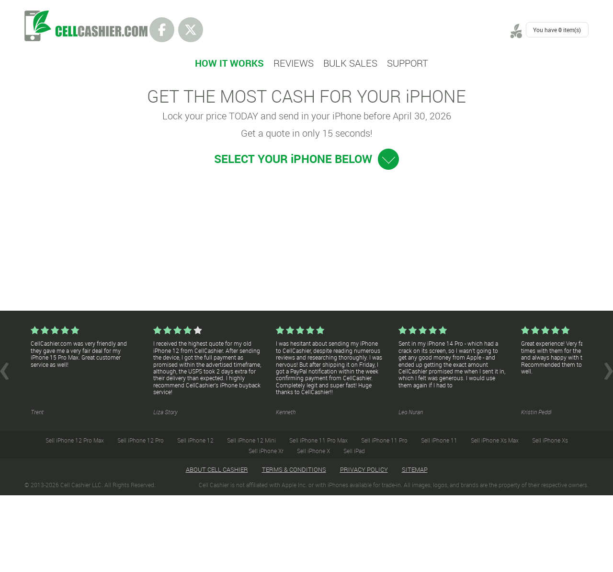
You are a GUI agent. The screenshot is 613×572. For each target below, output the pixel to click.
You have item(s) (557, 30)
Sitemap (415, 546)
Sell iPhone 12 (195, 517)
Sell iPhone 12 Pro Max (74, 517)
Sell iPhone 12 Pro (140, 517)
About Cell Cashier (217, 546)
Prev (4, 447)
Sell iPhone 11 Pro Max (318, 517)
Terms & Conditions (294, 546)
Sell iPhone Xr (266, 527)
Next (608, 447)
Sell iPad (354, 527)
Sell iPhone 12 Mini (251, 517)
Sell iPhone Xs (550, 517)
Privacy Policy (364, 546)
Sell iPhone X (313, 527)
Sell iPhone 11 (439, 517)
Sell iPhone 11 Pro (384, 517)
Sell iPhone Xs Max (495, 517)
